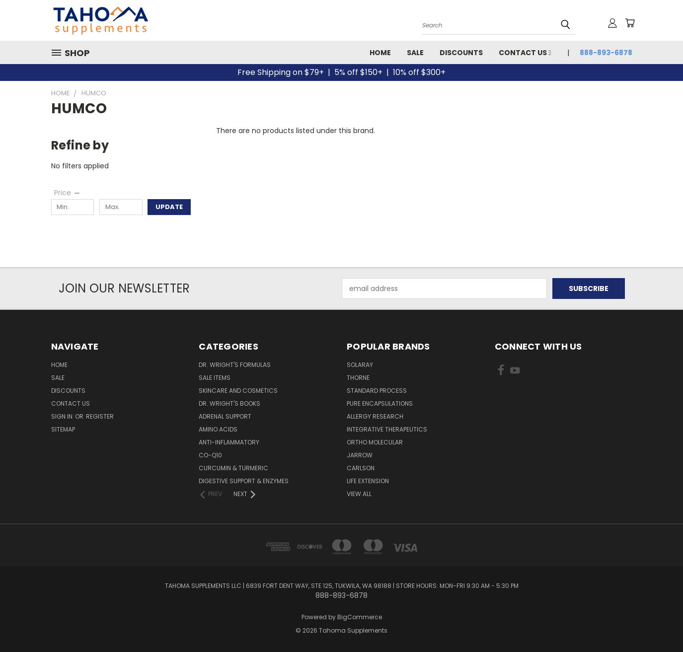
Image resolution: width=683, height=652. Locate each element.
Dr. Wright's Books (229, 403)
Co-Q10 (210, 455)
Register (100, 416)
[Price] (67, 192)
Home (380, 53)
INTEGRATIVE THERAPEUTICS (387, 429)
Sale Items (214, 377)
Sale (415, 53)
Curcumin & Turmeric (233, 468)
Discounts (461, 53)
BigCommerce (359, 617)
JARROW (360, 455)
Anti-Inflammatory (229, 442)
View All (359, 494)
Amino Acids (218, 429)
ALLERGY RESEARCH (375, 416)
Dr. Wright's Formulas (235, 365)
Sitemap (63, 429)
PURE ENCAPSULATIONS (380, 403)
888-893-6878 (606, 53)
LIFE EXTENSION (368, 481)
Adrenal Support (225, 416)
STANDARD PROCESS (377, 390)
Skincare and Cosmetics (238, 390)
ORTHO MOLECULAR (375, 442)
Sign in (62, 416)
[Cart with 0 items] (630, 23)
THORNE (358, 377)
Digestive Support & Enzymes (244, 481)
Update (169, 207)
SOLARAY (360, 365)
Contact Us (525, 53)
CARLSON (361, 468)
